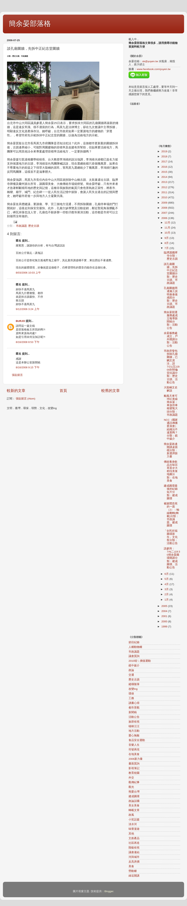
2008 (164, 207)
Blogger (108, 891)
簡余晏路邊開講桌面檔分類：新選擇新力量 (171, 450)
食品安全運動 (137, 740)
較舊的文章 (110, 391)
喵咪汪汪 (134, 726)
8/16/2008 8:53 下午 (28, 342)
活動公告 (134, 717)
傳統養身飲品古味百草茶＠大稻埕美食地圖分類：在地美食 (171, 471)
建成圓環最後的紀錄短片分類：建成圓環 (171, 492)
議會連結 (134, 852)
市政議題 (21, 225)
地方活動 (134, 730)
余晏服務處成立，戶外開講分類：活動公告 (171, 339)
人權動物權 (135, 647)
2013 (164, 182)
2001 (164, 616)
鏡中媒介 (134, 665)
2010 (164, 197)
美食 (131, 866)
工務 (131, 698)
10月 (168, 232)
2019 (164, 151)
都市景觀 (134, 707)
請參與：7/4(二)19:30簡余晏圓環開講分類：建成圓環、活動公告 (172, 558)
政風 (131, 814)
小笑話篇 (134, 819)
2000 (164, 621)
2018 (164, 156)
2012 (164, 187)
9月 (167, 237)
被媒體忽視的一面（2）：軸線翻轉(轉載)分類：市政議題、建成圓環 (171, 514)
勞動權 (133, 871)
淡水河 (133, 824)
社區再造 (134, 842)
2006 (164, 218)
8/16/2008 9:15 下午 (28, 367)
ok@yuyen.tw (150, 61)
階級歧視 (134, 847)
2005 (164, 606)
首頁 (63, 391)
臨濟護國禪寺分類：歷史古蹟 (171, 255)
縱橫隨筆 (134, 684)
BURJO (20, 321)
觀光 (131, 787)
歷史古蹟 (33, 225)
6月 (167, 573)
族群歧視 (134, 721)
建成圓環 (134, 796)
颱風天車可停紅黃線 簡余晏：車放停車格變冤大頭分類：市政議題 (172, 405)
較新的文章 (16, 391)
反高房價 (134, 861)
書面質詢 (134, 763)
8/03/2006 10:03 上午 (28, 272)
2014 (164, 176)
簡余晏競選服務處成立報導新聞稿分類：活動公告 (171, 320)
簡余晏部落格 (30, 23)
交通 (131, 674)
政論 (131, 670)
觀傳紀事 (134, 782)
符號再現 (134, 749)
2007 (164, 212)
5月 (167, 578)
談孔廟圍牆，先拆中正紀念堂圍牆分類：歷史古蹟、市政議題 (171, 273)
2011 (164, 192)
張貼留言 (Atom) (25, 398)
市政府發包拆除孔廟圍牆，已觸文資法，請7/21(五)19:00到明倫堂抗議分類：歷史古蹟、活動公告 (172, 366)
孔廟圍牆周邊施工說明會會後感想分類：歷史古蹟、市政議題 (171, 297)
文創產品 (134, 838)
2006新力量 (136, 758)
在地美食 (134, 754)
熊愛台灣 (134, 791)
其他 (131, 833)
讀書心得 (134, 702)
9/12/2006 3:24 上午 (28, 309)
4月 (167, 584)
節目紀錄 (134, 642)
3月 (167, 589)
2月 (167, 594)
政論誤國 (134, 801)
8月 (167, 243)
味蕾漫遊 (134, 828)
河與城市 (134, 857)
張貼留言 (17, 375)
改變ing (133, 688)
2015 (164, 171)
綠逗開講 (134, 875)
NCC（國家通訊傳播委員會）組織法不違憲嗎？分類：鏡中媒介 (171, 429)
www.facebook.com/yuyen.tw (153, 69)
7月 (167, 248)
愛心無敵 (134, 735)
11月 (168, 227)
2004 (164, 611)
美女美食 (134, 805)
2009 (164, 202)
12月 (168, 222)
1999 (164, 626)
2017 (164, 161)
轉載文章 (134, 810)
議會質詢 (134, 656)
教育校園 (134, 772)
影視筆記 (134, 768)
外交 (131, 777)
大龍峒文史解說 (170, 389)
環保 (131, 693)
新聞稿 (133, 712)
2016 (164, 166)
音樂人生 (134, 744)
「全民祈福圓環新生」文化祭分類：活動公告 (171, 537)
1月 (167, 599)
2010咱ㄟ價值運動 (140, 660)
